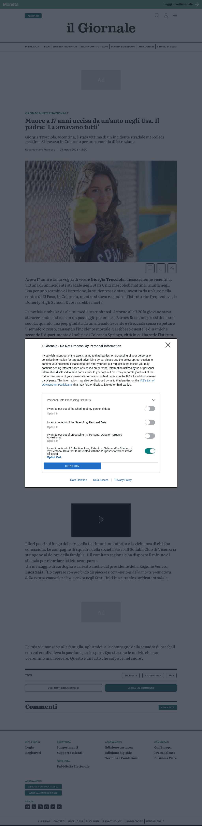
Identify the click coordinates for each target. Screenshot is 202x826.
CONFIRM (72, 466)
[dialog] (101, 413)
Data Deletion (78, 480)
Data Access (100, 480)
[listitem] (101, 400)
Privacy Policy (123, 480)
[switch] (150, 408)
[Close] (169, 346)
